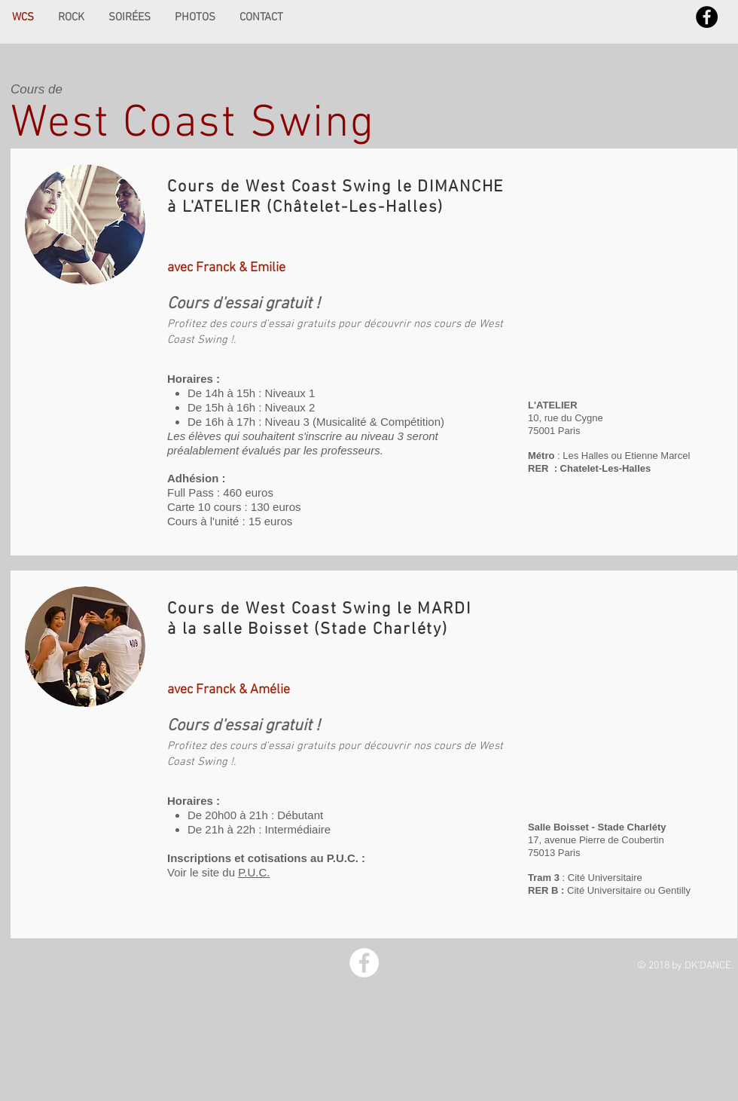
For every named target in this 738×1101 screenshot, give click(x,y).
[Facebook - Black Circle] (707, 17)
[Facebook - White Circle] (364, 962)
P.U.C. (254, 872)
